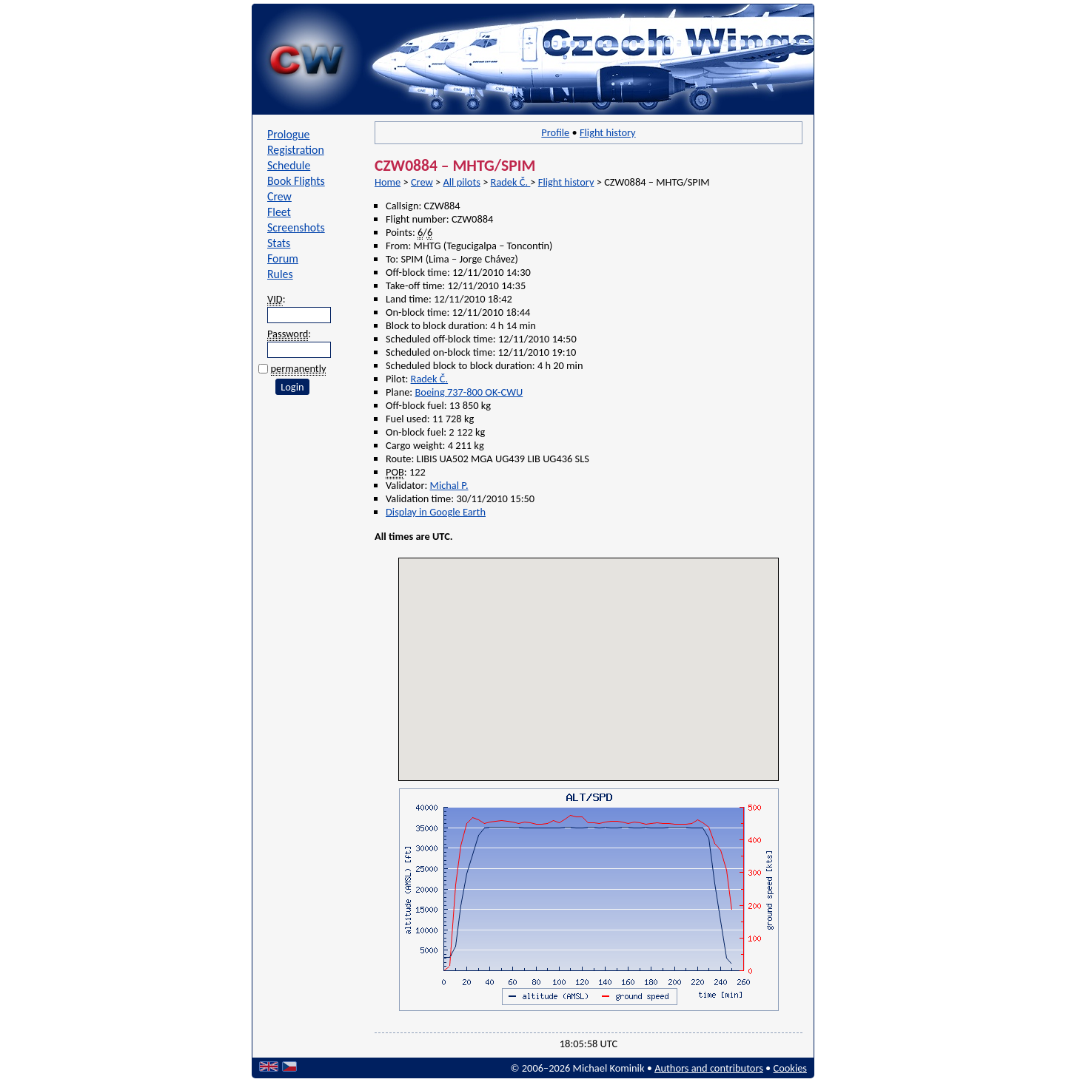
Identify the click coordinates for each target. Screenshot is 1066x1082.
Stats (278, 243)
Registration (295, 150)
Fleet (279, 212)
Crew (279, 196)
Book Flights (296, 181)
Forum (282, 258)
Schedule (288, 165)
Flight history (608, 132)
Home (387, 182)
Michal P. (449, 485)
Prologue (288, 134)
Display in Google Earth (436, 511)
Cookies (790, 1068)
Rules (280, 274)
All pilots (461, 182)
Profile (555, 132)
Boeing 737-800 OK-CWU (469, 392)
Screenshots (296, 227)
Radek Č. (511, 182)
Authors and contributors (708, 1068)
